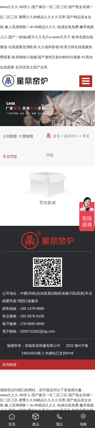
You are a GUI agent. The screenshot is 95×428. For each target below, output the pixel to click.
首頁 (56, 136)
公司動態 (10, 136)
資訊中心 (71, 136)
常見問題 (10, 157)
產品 (36, 418)
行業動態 (26, 136)
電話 (59, 418)
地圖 (83, 418)
